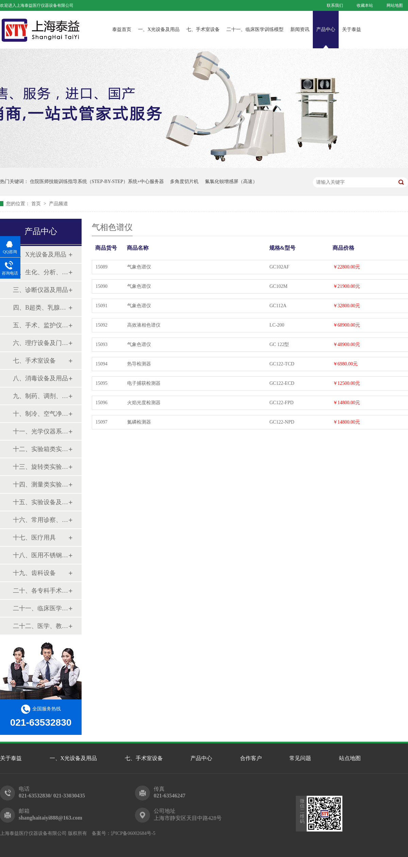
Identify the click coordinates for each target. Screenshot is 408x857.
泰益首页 (121, 29)
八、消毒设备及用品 (40, 378)
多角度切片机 (184, 181)
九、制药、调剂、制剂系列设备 (40, 396)
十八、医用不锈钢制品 (40, 555)
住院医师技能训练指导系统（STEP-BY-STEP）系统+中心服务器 (97, 181)
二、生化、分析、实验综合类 (40, 272)
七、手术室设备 (203, 29)
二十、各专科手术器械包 (40, 590)
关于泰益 (351, 29)
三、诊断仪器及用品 (40, 289)
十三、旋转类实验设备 (40, 466)
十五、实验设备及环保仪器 (40, 502)
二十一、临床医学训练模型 (255, 29)
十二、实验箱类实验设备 (40, 449)
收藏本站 (365, 5)
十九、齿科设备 (34, 573)
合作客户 (251, 758)
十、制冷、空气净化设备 (40, 413)
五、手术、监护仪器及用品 (40, 325)
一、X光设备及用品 (159, 29)
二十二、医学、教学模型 (40, 626)
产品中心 (325, 29)
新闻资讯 (299, 29)
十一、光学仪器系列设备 (40, 431)
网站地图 (395, 5)
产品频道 (58, 203)
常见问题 (300, 758)
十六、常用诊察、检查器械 (40, 519)
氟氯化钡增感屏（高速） (231, 181)
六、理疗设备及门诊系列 (40, 343)
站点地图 (350, 758)
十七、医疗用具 (34, 537)
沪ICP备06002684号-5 (133, 833)
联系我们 (335, 5)
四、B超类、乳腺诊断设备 (40, 307)
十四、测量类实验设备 (40, 484)
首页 (36, 203)
